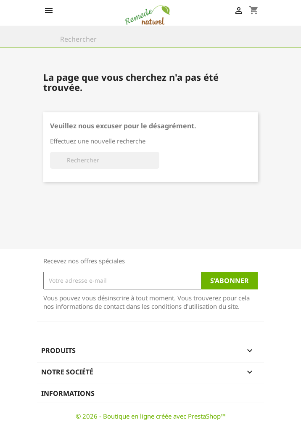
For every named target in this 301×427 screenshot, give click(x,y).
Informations (68, 393)
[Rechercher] (150, 39)
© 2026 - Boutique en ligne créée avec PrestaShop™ (151, 416)
